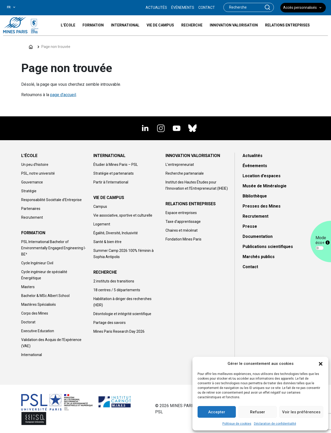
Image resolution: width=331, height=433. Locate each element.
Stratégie (28, 191)
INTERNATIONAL (109, 155)
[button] (320, 363)
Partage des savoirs (109, 323)
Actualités (252, 155)
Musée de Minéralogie (265, 185)
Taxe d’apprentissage (183, 221)
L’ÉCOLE (29, 155)
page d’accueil (63, 94)
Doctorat (28, 322)
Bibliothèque (255, 196)
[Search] (242, 7)
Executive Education (37, 331)
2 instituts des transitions (113, 281)
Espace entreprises (181, 213)
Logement (101, 224)
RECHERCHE (105, 272)
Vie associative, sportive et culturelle (122, 215)
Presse (250, 226)
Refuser (257, 412)
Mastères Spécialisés (38, 304)
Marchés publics (259, 256)
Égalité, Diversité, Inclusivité (115, 233)
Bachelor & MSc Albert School (45, 296)
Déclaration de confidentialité (275, 423)
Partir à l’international (110, 182)
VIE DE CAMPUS (108, 197)
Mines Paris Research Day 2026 (119, 331)
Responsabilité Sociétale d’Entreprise (51, 200)
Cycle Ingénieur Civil (37, 263)
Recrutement (32, 217)
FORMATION (33, 232)
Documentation (258, 236)
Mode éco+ (322, 240)
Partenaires (30, 209)
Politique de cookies (236, 423)
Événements (255, 165)
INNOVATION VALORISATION (193, 155)
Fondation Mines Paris (183, 239)
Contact (250, 266)
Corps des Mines (34, 313)
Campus (100, 206)
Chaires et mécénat (182, 230)
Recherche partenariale (185, 173)
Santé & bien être (107, 242)
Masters (28, 287)
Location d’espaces (262, 175)
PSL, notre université (38, 173)
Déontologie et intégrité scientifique (122, 314)
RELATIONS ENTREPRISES (191, 203)
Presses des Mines (262, 206)
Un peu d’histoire (34, 164)
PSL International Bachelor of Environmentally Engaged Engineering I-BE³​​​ (53, 248)
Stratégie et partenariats (113, 173)
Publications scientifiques (268, 246)
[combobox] (15, 7)
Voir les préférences (301, 412)
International (31, 355)
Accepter (216, 412)
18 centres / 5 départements (116, 290)
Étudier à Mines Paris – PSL (115, 164)
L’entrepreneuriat (180, 164)
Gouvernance (32, 182)
